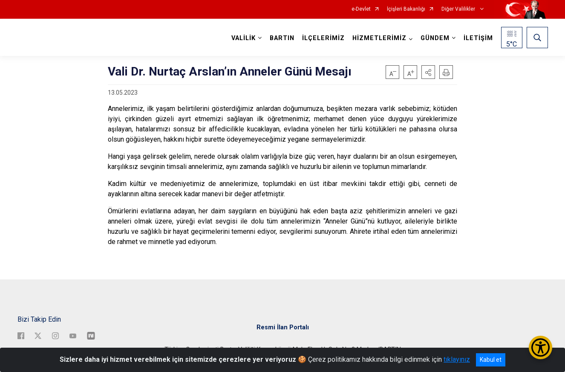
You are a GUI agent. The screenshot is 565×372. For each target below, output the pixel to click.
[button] (428, 72)
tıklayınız (457, 359)
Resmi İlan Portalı (283, 327)
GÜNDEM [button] (435, 38)
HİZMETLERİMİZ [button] (379, 38)
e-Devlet (361, 9)
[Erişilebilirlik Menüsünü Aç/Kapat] (540, 347)
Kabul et (491, 359)
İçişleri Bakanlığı (406, 9)
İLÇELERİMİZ (323, 38)
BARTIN (282, 38)
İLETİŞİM (478, 38)
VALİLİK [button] (243, 38)
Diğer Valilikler (458, 9)
